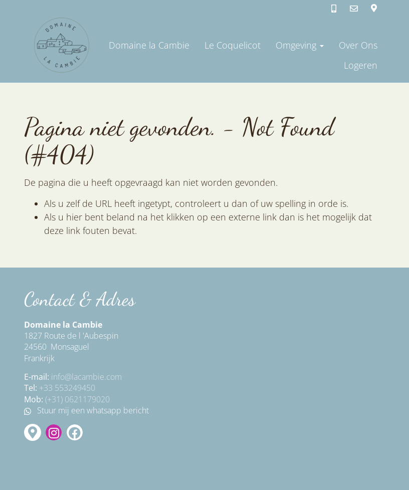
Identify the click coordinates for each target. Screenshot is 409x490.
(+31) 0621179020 (77, 399)
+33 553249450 (67, 387)
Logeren (360, 65)
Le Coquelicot (232, 45)
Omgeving (300, 45)
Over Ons (358, 45)
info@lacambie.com (86, 376)
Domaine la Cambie (149, 45)
